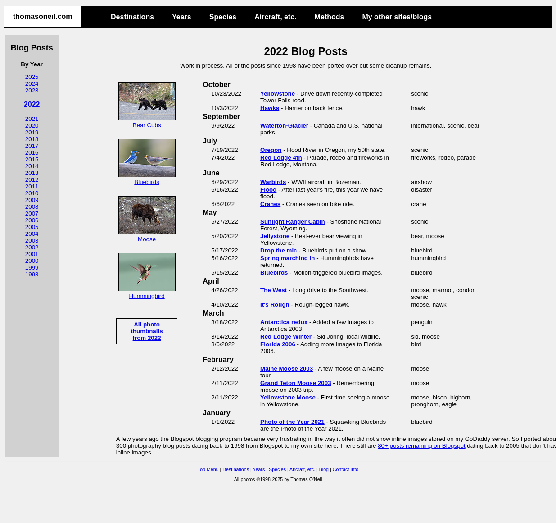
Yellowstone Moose (288, 397)
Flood (268, 189)
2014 (32, 166)
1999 (32, 267)
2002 (32, 247)
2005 (32, 227)
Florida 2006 (277, 344)
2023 (32, 90)
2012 (32, 179)
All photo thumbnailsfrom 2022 (147, 331)
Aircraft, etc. (275, 17)
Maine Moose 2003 (286, 368)
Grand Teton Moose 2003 (295, 383)
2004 (32, 233)
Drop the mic (278, 250)
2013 (32, 173)
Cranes (270, 204)
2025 (32, 76)
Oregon (270, 150)
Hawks (269, 108)
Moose (147, 236)
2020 (32, 125)
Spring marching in (287, 258)
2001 (32, 254)
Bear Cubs (147, 121)
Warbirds (273, 182)
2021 (32, 118)
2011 (32, 186)
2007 (32, 213)
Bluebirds (147, 178)
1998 (32, 274)
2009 (32, 200)
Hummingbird (147, 292)
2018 (32, 139)
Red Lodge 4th (281, 157)
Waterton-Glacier (284, 125)
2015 (32, 159)
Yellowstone (277, 93)
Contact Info (345, 469)
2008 (32, 206)
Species (222, 17)
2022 (32, 104)
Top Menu (208, 469)
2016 (32, 152)
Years (181, 17)
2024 (32, 83)
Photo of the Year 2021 (292, 421)
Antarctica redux (283, 322)
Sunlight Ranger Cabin (292, 221)
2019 (32, 132)
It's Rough (274, 304)
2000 (32, 260)
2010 (32, 193)
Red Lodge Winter (286, 336)
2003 (32, 240)
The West (273, 290)
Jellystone (274, 236)
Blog (324, 469)
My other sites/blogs (397, 17)
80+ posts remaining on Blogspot (422, 445)
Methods (329, 17)
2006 (32, 220)
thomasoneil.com (42, 16)
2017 (32, 145)
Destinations (132, 17)
